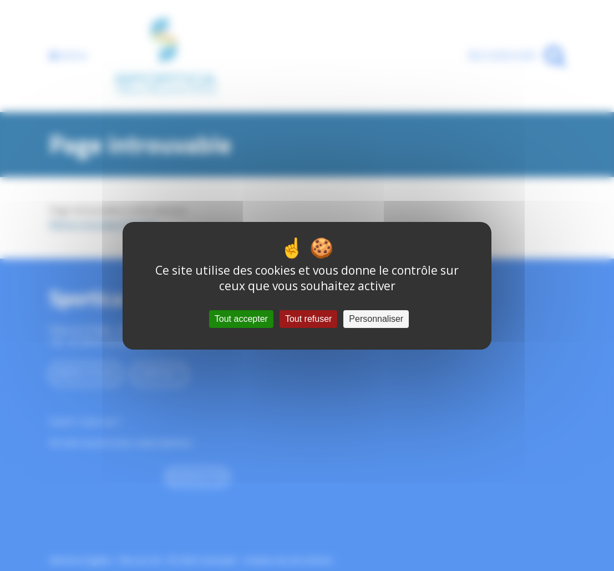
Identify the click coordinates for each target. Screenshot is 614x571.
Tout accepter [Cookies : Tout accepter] (241, 319)
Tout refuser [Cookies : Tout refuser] (308, 319)
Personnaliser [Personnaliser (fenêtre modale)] (376, 319)
